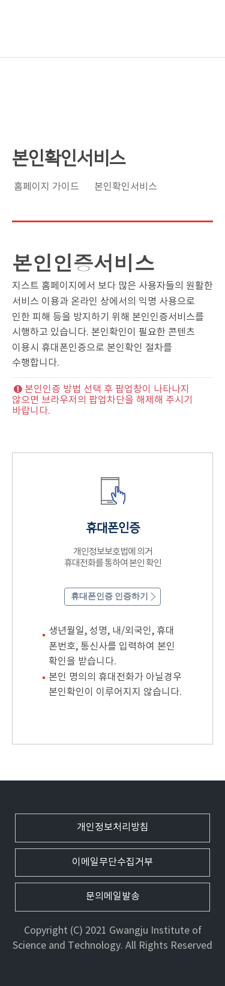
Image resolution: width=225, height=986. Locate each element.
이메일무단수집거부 (112, 862)
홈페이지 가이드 (46, 186)
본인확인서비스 (125, 186)
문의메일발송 (113, 896)
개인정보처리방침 (113, 827)
